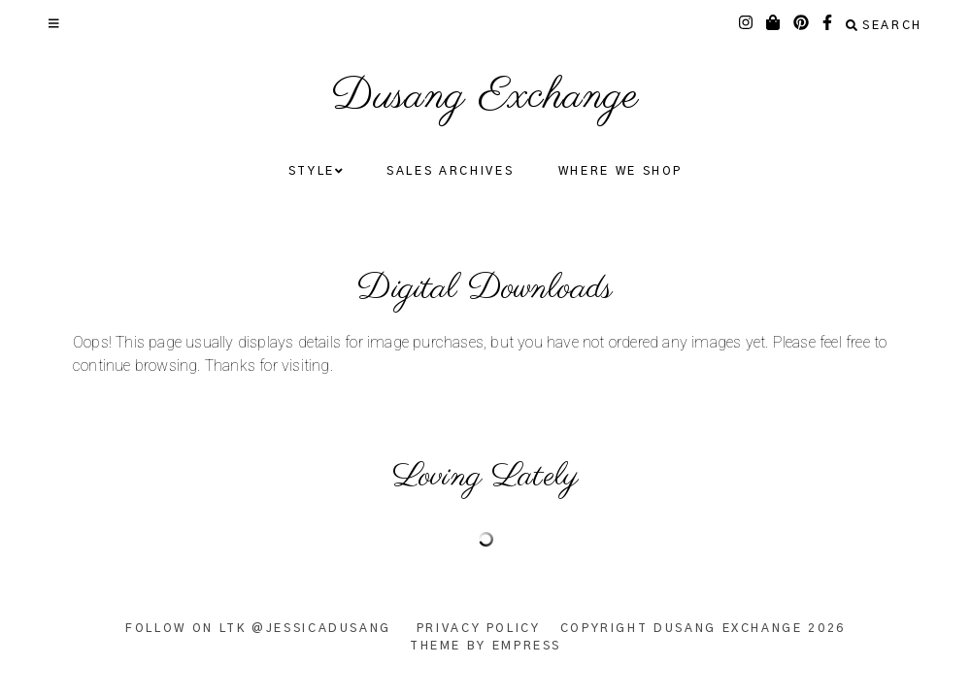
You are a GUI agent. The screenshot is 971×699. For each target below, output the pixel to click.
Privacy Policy (479, 628)
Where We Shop (620, 171)
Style (315, 171)
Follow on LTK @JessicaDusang (258, 628)
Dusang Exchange (485, 97)
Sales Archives (450, 171)
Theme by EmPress (485, 645)
